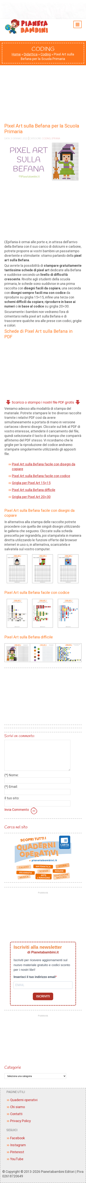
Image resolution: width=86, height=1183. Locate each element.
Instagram (18, 1145)
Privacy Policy (20, 1121)
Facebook (17, 1138)
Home (16, 54)
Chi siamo (17, 1107)
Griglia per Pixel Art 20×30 (31, 497)
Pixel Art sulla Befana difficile (33, 490)
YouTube (16, 1159)
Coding (46, 54)
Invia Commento (21, 811)
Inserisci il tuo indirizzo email (34, 977)
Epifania (56, 138)
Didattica (31, 54)
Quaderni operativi (24, 1100)
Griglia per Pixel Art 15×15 (31, 483)
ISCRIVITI (43, 996)
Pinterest (17, 1152)
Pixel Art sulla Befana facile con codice (41, 476)
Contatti (16, 1114)
